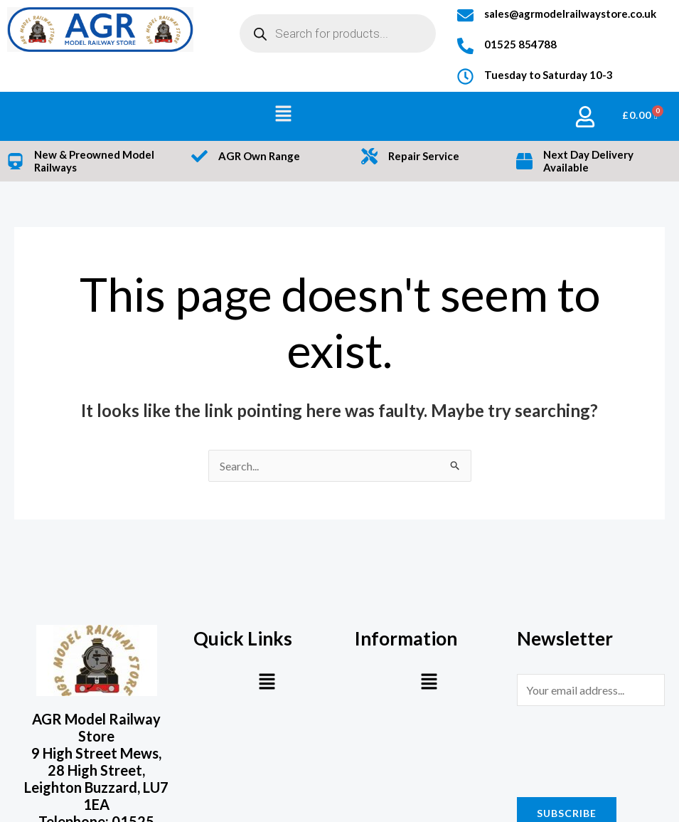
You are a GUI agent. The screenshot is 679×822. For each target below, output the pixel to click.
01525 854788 (520, 44)
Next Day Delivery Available (588, 161)
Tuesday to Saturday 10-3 (548, 74)
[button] (283, 114)
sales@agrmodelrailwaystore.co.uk (570, 13)
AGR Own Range (259, 155)
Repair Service (423, 155)
